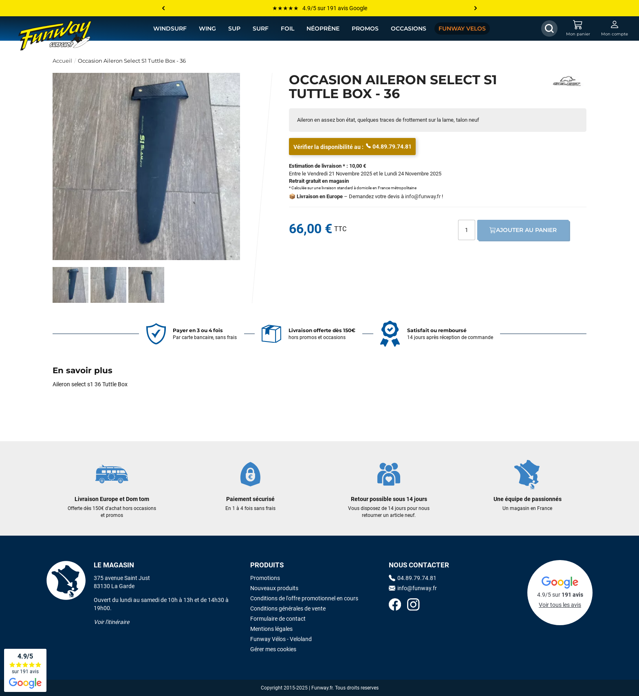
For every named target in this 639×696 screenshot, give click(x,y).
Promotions (265, 578)
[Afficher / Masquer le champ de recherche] (549, 28)
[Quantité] (466, 230)
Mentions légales (271, 629)
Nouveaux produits (274, 588)
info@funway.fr (423, 196)
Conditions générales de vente (288, 608)
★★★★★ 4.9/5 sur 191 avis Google (319, 8)
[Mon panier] (578, 28)
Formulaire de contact (278, 618)
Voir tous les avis (560, 605)
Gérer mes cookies (273, 649)
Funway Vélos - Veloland (281, 639)
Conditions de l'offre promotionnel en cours (304, 598)
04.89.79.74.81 (389, 146)
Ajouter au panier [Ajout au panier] (523, 230)
